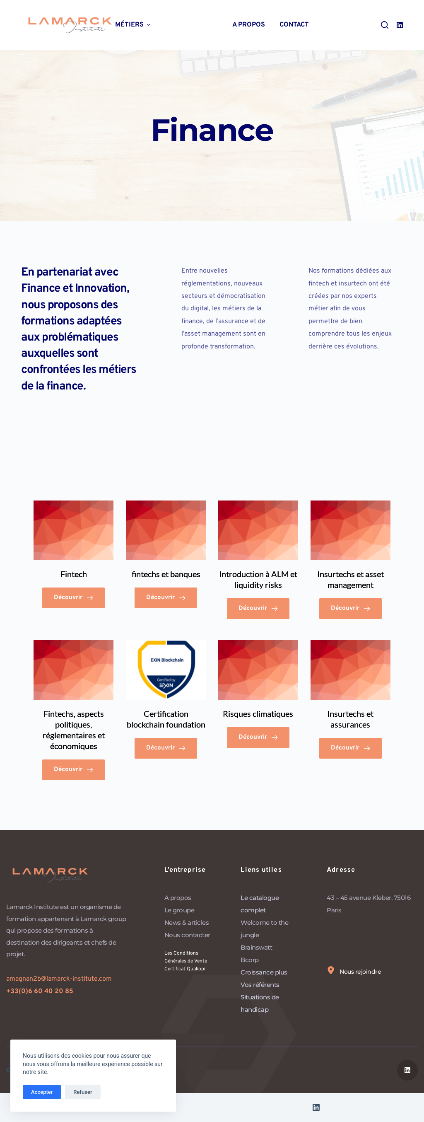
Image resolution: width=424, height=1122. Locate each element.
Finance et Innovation (74, 288)
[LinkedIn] (400, 25)
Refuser (82, 1092)
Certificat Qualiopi (189, 969)
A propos (248, 25)
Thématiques (192, 25)
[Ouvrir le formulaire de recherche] (384, 25)
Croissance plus (264, 972)
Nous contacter (187, 935)
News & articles (186, 922)
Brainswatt (256, 947)
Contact (294, 25)
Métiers (133, 25)
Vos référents (260, 985)
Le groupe (179, 910)
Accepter (42, 1092)
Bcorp (250, 960)
